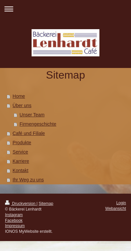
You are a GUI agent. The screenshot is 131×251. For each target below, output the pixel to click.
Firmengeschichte (38, 124)
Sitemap (46, 203)
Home (19, 96)
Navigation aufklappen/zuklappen (65, 9)
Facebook (14, 220)
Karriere (21, 161)
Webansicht (115, 208)
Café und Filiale (29, 133)
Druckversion (21, 203)
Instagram (14, 215)
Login (121, 203)
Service (20, 152)
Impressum (15, 225)
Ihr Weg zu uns (28, 179)
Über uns (22, 105)
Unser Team (32, 114)
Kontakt (20, 170)
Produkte (22, 142)
